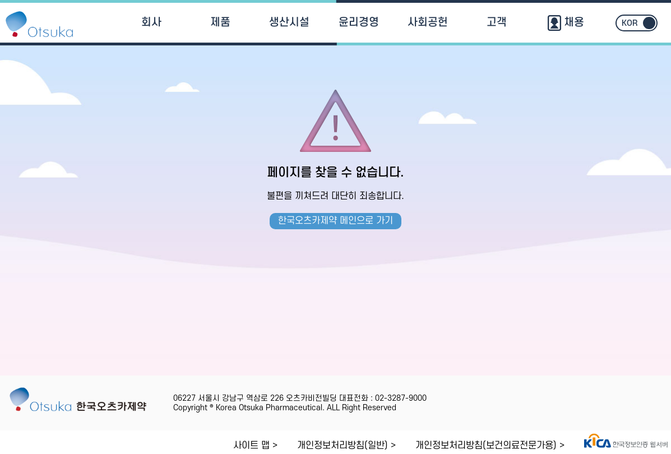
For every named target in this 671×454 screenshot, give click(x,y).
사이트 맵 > (255, 446)
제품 (220, 22)
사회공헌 (428, 22)
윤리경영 (359, 22)
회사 (151, 22)
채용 (566, 22)
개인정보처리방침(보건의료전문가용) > (489, 446)
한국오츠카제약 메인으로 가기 (335, 221)
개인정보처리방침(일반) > (346, 446)
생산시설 (289, 22)
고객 (497, 22)
